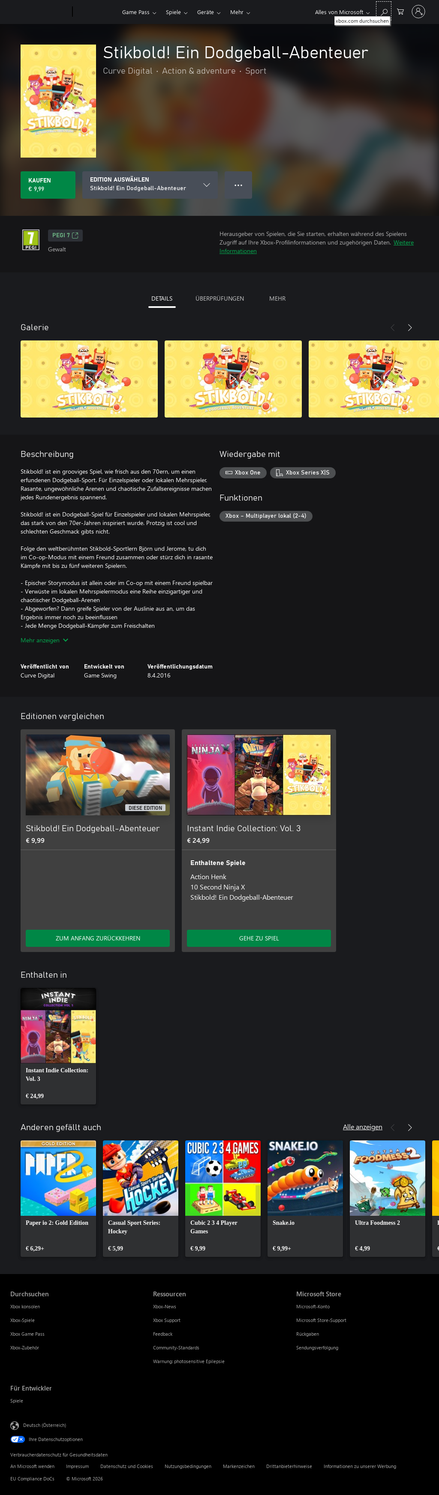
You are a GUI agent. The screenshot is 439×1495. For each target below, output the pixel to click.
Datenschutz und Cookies (126, 1466)
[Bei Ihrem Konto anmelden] (418, 11)
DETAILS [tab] (161, 298)
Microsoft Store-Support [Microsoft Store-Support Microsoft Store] (321, 1320)
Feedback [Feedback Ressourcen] (162, 1334)
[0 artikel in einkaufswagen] (400, 11)
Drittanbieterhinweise (289, 1466)
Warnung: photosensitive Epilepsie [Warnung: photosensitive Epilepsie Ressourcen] (189, 1361)
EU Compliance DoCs (32, 1478)
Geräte (205, 11)
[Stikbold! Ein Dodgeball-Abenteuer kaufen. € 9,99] (48, 185)
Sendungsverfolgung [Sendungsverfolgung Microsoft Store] (317, 1347)
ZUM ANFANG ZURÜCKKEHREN (98, 938)
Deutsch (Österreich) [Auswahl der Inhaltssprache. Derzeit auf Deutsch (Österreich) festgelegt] (44, 1425)
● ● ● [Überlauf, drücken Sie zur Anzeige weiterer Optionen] (239, 184)
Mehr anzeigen (44, 640)
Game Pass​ (136, 11)
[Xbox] (96, 12)
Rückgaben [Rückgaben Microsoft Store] (307, 1334)
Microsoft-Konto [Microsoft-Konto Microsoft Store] (313, 1306)
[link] (58, 1046)
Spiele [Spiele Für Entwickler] (16, 1400)
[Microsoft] (39, 12)
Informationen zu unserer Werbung (360, 1466)
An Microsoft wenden (32, 1466)
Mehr (237, 11)
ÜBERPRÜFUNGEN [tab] (219, 298)
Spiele (173, 11)
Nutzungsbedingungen (188, 1466)
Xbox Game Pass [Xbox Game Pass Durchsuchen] (27, 1334)
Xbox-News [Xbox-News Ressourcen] (164, 1306)
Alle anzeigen (362, 1126)
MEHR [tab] (277, 298)
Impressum (77, 1466)
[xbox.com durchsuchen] (383, 11)
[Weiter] (409, 328)
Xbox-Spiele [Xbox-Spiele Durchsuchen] (22, 1320)
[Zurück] (392, 328)
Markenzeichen (239, 1466)
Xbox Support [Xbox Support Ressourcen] (166, 1320)
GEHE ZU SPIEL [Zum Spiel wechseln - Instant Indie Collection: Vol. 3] (259, 938)
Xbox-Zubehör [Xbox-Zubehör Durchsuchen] (24, 1347)
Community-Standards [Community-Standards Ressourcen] (176, 1347)
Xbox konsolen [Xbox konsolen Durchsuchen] (25, 1306)
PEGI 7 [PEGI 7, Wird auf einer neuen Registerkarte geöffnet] (65, 235)
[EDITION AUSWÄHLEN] (150, 185)
